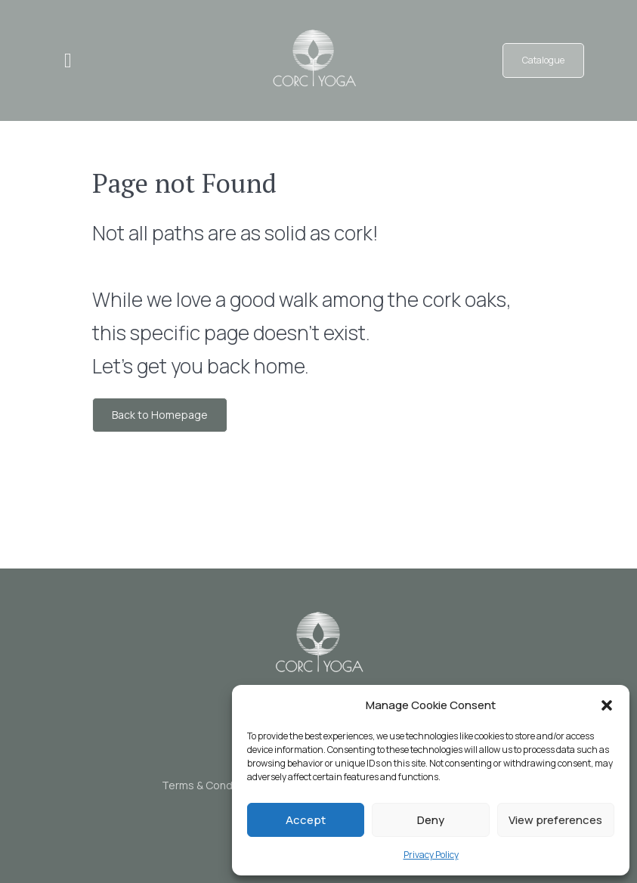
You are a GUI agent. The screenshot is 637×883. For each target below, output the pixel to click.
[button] (606, 705)
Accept (306, 820)
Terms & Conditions (211, 785)
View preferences (555, 820)
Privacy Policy (431, 854)
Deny (430, 820)
